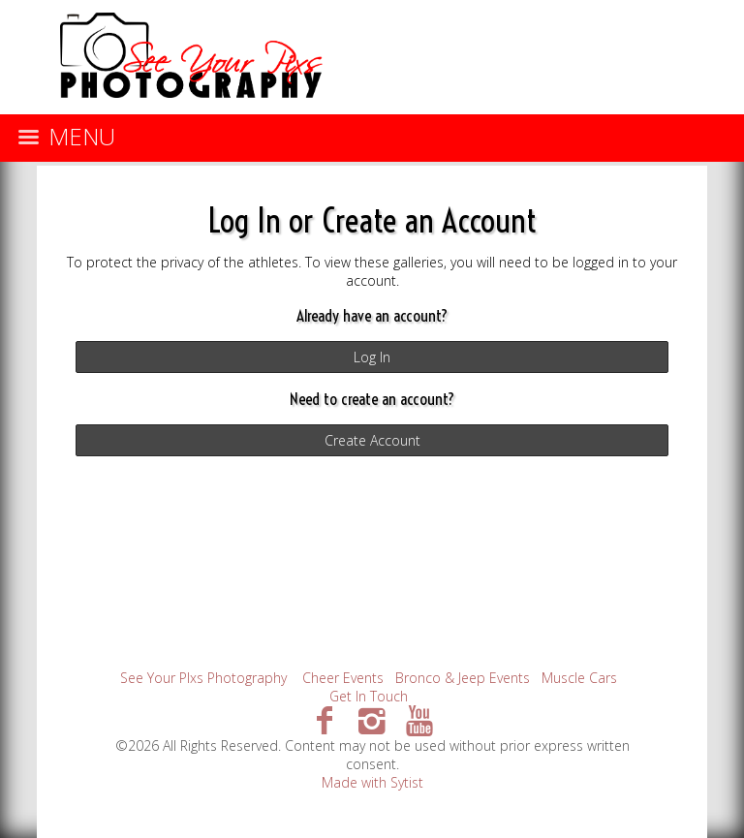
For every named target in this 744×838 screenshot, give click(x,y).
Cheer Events (343, 677)
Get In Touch (368, 696)
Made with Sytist (372, 782)
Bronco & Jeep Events (462, 677)
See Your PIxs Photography (203, 677)
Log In (372, 357)
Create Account (372, 440)
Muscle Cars (579, 677)
